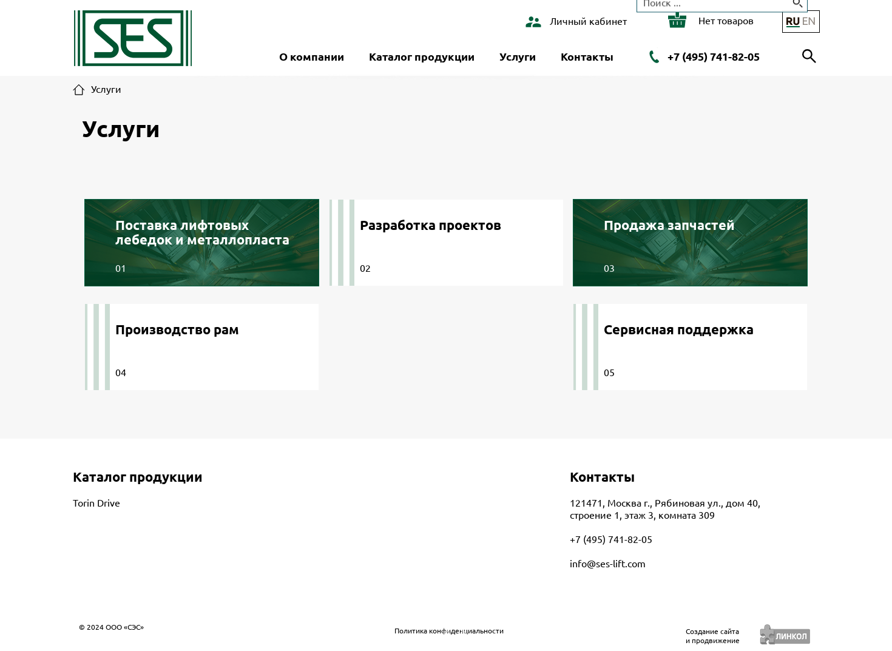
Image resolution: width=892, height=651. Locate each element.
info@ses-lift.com (608, 563)
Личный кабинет (588, 21)
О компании (311, 56)
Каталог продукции (422, 56)
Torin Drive (96, 503)
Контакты (587, 56)
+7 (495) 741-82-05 (713, 56)
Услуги (517, 56)
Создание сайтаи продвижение (713, 635)
